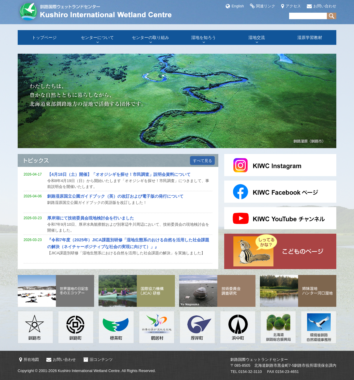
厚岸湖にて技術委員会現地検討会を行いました (90, 218)
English (235, 6)
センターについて (97, 37)
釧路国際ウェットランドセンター (97, 12)
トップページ (44, 37)
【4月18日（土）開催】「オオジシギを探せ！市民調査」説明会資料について (119, 174)
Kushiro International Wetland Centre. (89, 370)
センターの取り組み (150, 37)
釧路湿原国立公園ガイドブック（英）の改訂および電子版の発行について (115, 196)
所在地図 (29, 359)
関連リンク (262, 6)
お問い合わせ (321, 6)
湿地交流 (256, 37)
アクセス (291, 6)
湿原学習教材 (309, 37)
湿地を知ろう (203, 37)
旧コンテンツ (98, 359)
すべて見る (202, 160)
